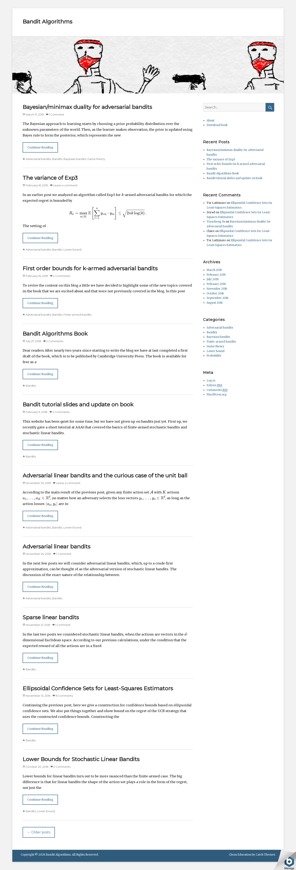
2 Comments (54, 341)
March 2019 (214, 270)
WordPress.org (217, 394)
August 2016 (215, 302)
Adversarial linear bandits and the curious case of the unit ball (105, 475)
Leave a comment (65, 185)
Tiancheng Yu (216, 221)
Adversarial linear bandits (56, 546)
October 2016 (215, 293)
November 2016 (217, 288)
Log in (211, 380)
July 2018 (213, 279)
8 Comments (64, 695)
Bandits (57, 159)
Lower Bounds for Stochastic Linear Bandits (81, 759)
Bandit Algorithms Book (55, 333)
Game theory (96, 159)
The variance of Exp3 (50, 178)
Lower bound (72, 249)
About (210, 120)
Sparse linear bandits (51, 617)
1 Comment (56, 114)
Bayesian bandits (75, 159)
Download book (217, 125)
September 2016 (217, 298)
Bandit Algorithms (47, 21)
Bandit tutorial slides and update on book (78, 404)
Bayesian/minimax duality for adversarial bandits (87, 107)
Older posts (38, 832)
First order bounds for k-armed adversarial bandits (90, 268)
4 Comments (61, 276)
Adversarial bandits (38, 159)
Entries (214, 385)
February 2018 (216, 284)
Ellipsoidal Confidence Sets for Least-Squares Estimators (98, 688)
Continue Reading (40, 147)
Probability (214, 355)
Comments (217, 390)
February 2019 (216, 274)
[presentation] (122, 194)
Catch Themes (265, 854)
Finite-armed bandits (77, 314)
